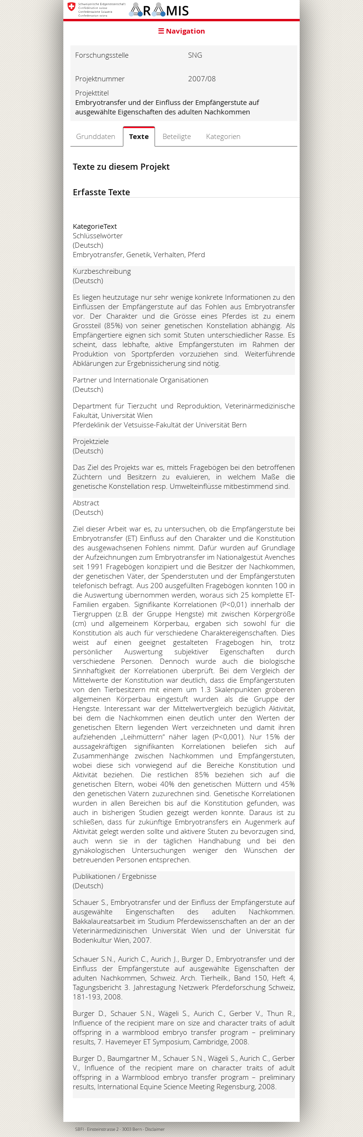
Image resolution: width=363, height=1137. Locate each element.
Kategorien (223, 136)
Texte (139, 136)
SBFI (79, 1129)
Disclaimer (155, 1129)
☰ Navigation (181, 31)
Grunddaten (95, 136)
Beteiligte (177, 136)
